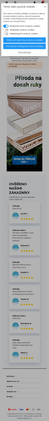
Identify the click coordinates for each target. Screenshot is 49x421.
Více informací (24, 52)
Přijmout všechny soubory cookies (24, 40)
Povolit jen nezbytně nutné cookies (24, 46)
